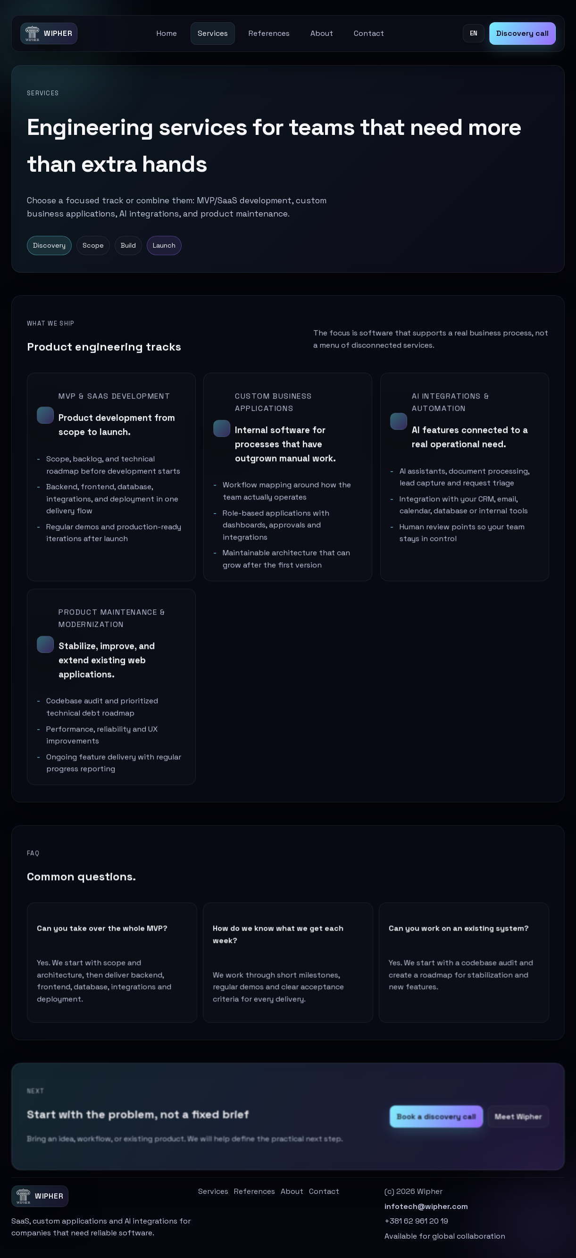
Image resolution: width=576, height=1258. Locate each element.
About (321, 33)
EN (473, 33)
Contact (369, 33)
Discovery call (522, 33)
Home (167, 33)
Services (213, 33)
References (269, 33)
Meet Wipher (515, 1124)
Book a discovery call (434, 1124)
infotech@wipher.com (426, 1206)
